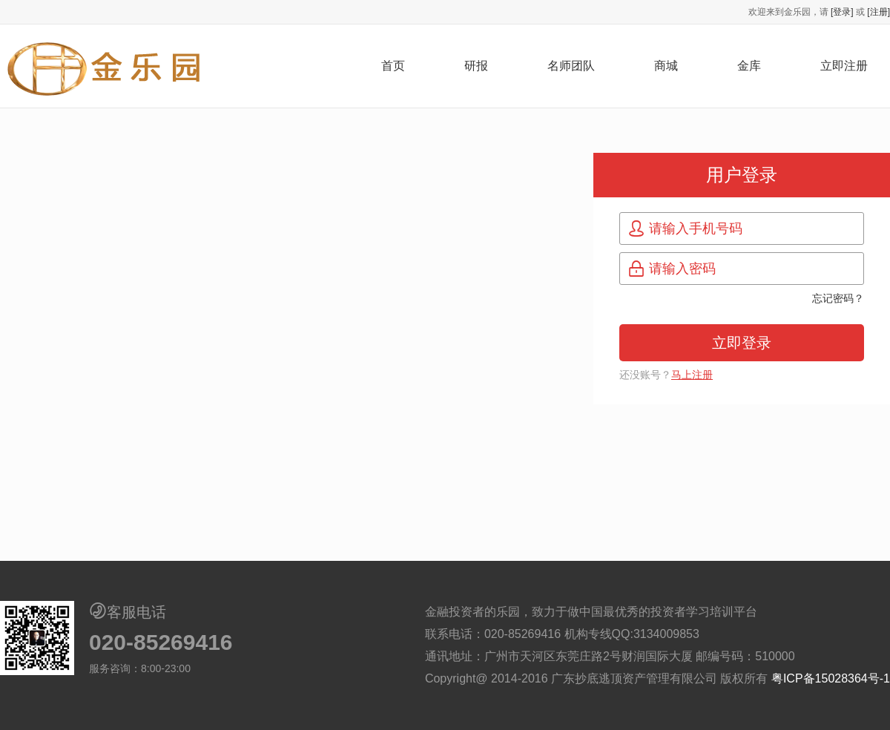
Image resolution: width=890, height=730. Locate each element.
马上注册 (692, 375)
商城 (666, 65)
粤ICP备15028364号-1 (830, 678)
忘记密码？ (838, 298)
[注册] (878, 12)
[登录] (842, 12)
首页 (393, 65)
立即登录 (741, 343)
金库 (749, 65)
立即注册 (844, 65)
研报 (476, 65)
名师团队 (571, 65)
